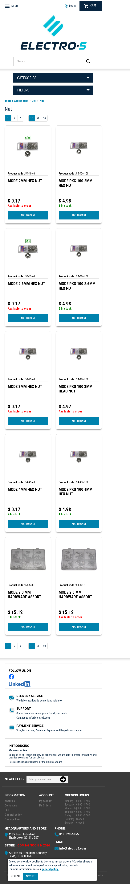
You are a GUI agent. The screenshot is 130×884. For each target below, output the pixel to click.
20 (38, 118)
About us (10, 800)
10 (31, 118)
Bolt (34, 100)
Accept (31, 876)
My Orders (45, 805)
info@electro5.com (39, 717)
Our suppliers (12, 819)
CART (90, 6)
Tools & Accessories (17, 100)
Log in (70, 6)
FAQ (7, 810)
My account (45, 800)
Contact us (11, 805)
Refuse (15, 876)
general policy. (50, 869)
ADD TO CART (28, 215)
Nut (42, 100)
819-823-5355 (69, 834)
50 (44, 118)
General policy (13, 814)
